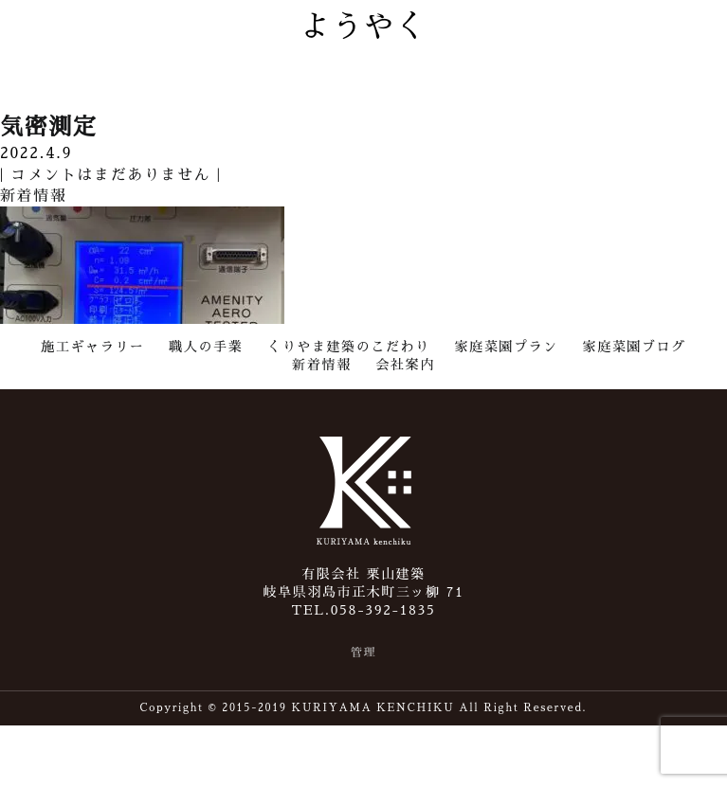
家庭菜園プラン (506, 346)
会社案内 (404, 364)
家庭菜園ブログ (634, 346)
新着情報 (321, 364)
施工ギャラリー (92, 346)
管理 (363, 652)
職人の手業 (206, 346)
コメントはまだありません (109, 175)
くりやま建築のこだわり (348, 346)
